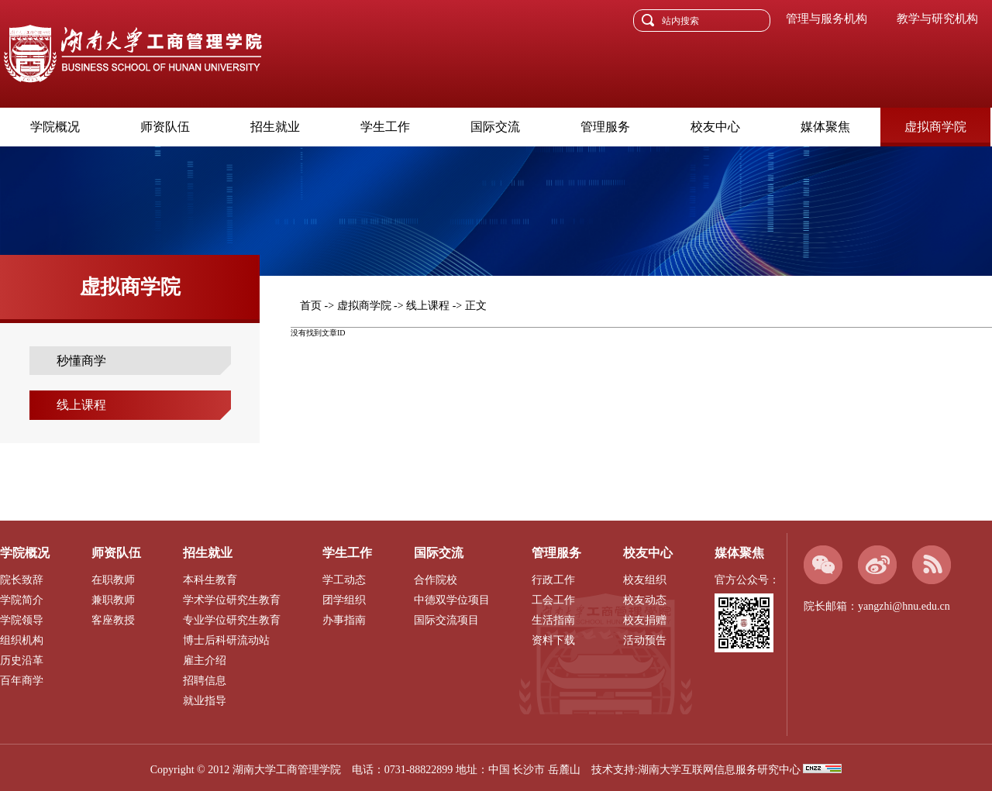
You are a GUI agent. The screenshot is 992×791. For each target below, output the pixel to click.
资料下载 (553, 640)
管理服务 (605, 126)
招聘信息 (204, 680)
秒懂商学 (81, 360)
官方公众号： (747, 580)
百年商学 (21, 680)
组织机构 (21, 640)
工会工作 (553, 600)
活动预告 (644, 640)
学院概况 (55, 126)
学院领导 (21, 620)
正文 (476, 305)
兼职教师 (113, 600)
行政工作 (553, 580)
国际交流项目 (446, 620)
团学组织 (344, 600)
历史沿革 (21, 660)
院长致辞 (21, 580)
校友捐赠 (644, 620)
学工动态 (344, 580)
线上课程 (81, 404)
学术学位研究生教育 (232, 600)
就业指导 (204, 701)
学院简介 (21, 600)
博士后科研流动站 (226, 640)
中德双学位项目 (452, 600)
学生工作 (385, 126)
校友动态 (644, 600)
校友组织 (644, 580)
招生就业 (275, 126)
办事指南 (344, 620)
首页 (311, 305)
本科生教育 (210, 580)
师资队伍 (165, 126)
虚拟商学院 (935, 126)
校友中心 (715, 126)
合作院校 (435, 580)
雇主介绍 (204, 660)
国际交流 (495, 126)
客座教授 (113, 620)
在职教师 (113, 580)
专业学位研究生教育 (232, 620)
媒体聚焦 (825, 126)
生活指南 (553, 620)
